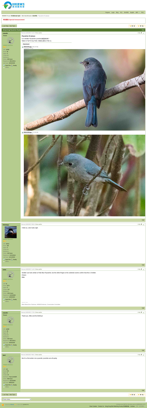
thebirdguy (6, 225)
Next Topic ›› (13, 26)
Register (107, 12)
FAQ (142, 12)
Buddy (15, 65)
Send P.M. (8, 65)
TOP (143, 220)
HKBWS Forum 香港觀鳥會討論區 (11, 16)
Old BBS (126, 12)
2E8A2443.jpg (27, 47)
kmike (4, 269)
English (132, 12)
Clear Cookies (93, 406)
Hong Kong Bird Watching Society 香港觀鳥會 (117, 406)
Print (143, 30)
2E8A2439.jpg (27, 132)
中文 (121, 12)
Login (112, 12)
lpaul (4, 355)
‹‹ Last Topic (5, 26)
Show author (38, 33)
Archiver (132, 406)
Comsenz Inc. (26, 404)
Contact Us (101, 406)
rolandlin (5, 33)
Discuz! (12, 404)
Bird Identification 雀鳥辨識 (29, 16)
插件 (137, 12)
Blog (117, 12)
